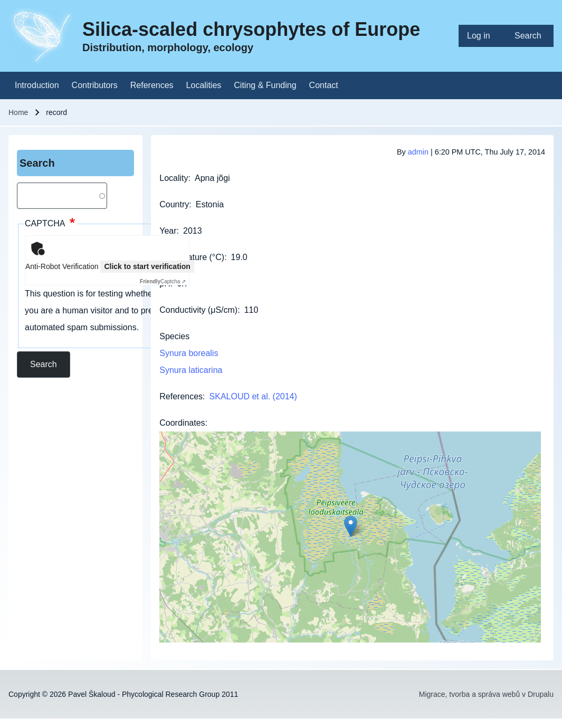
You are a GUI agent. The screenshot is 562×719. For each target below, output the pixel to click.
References (181, 396)
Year (167, 230)
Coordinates (182, 422)
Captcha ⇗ (163, 281)
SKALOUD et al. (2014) (253, 396)
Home (18, 112)
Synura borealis (188, 353)
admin (418, 152)
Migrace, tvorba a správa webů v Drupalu (486, 694)
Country (174, 204)
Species (174, 336)
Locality (173, 178)
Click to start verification (147, 266)
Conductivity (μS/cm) (198, 309)
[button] (350, 526)
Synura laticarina (190, 370)
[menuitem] (482, 36)
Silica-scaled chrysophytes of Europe (251, 29)
